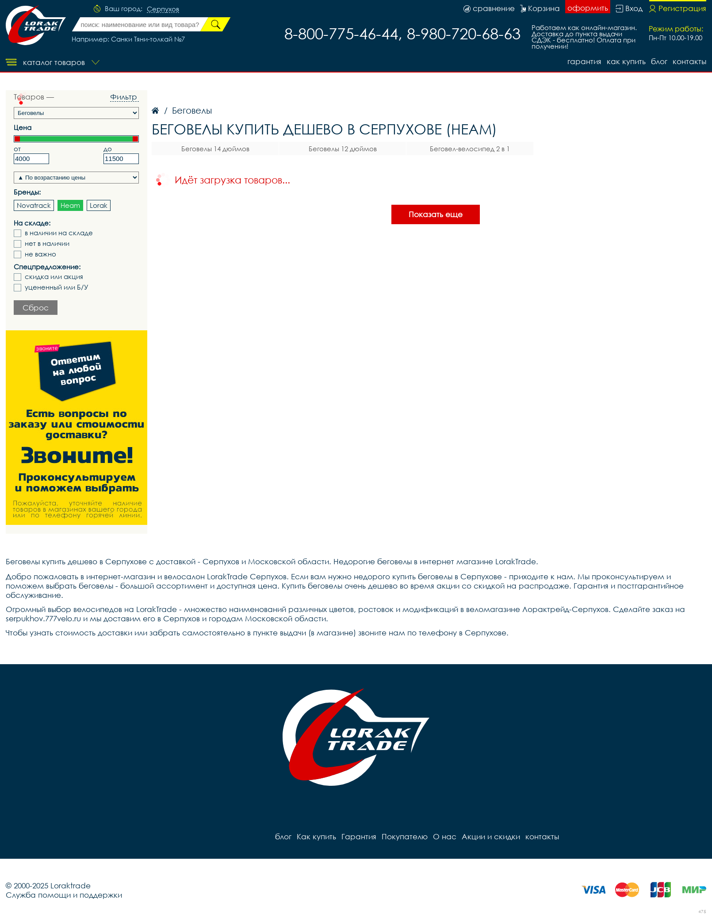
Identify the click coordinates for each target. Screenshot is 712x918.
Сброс (36, 307)
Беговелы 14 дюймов (215, 149)
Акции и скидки (491, 836)
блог (659, 61)
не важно (40, 254)
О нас (444, 836)
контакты (689, 61)
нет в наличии (47, 243)
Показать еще (436, 214)
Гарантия (584, 61)
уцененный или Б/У (56, 287)
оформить (587, 7)
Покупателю (405, 836)
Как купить (626, 61)
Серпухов (163, 9)
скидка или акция (54, 276)
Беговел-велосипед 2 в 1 (470, 149)
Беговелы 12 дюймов (343, 149)
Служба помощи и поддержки (64, 894)
